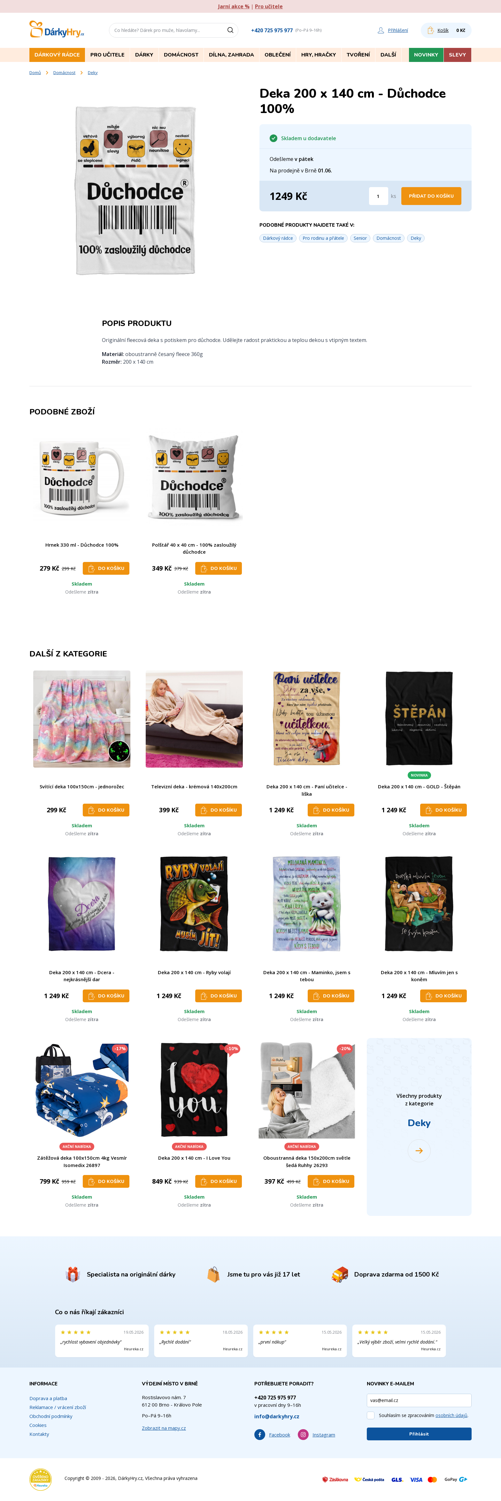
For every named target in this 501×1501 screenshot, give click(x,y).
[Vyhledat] (232, 30)
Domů (35, 72)
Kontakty (39, 1434)
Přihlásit (419, 1434)
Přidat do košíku (431, 196)
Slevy (457, 54)
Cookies (38, 1425)
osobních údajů (451, 1415)
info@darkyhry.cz (276, 1416)
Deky (93, 72)
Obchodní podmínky (51, 1416)
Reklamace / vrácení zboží (57, 1407)
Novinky (426, 54)
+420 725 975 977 (272, 30)
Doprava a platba (48, 1398)
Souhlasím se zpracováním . (423, 1415)
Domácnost (64, 72)
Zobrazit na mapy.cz (164, 1428)
